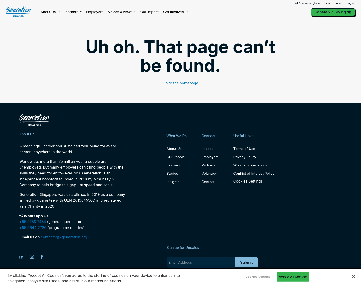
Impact (328, 3)
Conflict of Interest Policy (253, 173)
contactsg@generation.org (64, 237)
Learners (73, 12)
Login (350, 3)
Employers (94, 12)
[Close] (354, 277)
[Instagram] (32, 257)
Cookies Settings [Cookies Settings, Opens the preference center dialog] (257, 276)
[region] (180, 277)
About (339, 3)
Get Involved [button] (175, 12)
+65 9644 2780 (33, 227)
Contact (207, 182)
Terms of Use (244, 148)
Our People (175, 157)
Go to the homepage (180, 83)
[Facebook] (42, 257)
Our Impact (149, 12)
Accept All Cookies (293, 276)
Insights (172, 182)
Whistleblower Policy (250, 165)
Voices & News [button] (122, 12)
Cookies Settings (247, 181)
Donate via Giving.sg (333, 12)
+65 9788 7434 (32, 221)
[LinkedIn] (21, 257)
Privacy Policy (244, 157)
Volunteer (209, 173)
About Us (50, 12)
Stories (172, 173)
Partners (208, 165)
